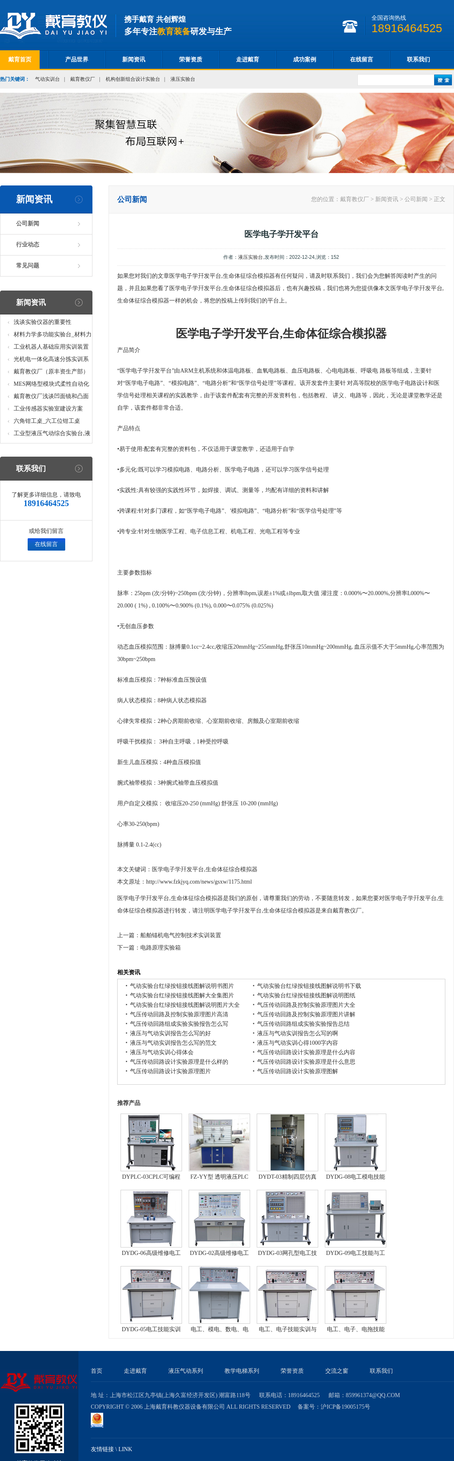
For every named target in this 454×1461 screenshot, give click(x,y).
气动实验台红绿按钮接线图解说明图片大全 (185, 1005)
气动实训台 (47, 79)
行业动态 (27, 245)
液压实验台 (182, 79)
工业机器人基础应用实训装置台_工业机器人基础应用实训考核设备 (53, 348)
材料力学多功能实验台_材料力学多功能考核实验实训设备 (53, 336)
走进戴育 (247, 59)
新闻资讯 (133, 59)
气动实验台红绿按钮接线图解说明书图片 (182, 986)
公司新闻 (27, 223)
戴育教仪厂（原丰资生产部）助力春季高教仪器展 (51, 373)
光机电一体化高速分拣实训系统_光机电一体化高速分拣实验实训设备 (53, 361)
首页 (96, 1371)
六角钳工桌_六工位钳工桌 (47, 421)
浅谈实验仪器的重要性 (42, 322)
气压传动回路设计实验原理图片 (170, 1071)
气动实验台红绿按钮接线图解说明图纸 (306, 995)
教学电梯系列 (242, 1371)
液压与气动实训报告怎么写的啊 (297, 1033)
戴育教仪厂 (82, 79)
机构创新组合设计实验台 (133, 79)
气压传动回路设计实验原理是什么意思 (306, 1062)
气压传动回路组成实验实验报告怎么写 (179, 1024)
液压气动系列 (185, 1371)
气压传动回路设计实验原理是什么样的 (179, 1062)
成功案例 (304, 59)
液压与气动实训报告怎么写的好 (170, 1033)
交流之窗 (336, 1371)
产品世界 (76, 59)
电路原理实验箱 (160, 948)
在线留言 (361, 59)
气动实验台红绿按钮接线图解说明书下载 (309, 986)
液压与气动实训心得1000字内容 (297, 1043)
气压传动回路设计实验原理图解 (297, 1071)
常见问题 (27, 266)
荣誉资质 (190, 59)
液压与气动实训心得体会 (162, 1052)
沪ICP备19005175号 (345, 1407)
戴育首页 (19, 59)
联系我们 (418, 59)
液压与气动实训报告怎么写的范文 (173, 1043)
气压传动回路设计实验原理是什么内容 (306, 1052)
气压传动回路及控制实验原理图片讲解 (306, 1014)
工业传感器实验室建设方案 (48, 409)
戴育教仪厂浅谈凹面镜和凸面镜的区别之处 (51, 398)
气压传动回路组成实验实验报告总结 (303, 1024)
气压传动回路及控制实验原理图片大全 (306, 1005)
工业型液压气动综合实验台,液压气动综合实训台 (52, 435)
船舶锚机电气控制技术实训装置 (180, 935)
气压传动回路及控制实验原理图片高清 (179, 1014)
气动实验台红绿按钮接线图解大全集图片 (182, 995)
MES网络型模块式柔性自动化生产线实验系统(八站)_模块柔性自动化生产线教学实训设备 (52, 385)
